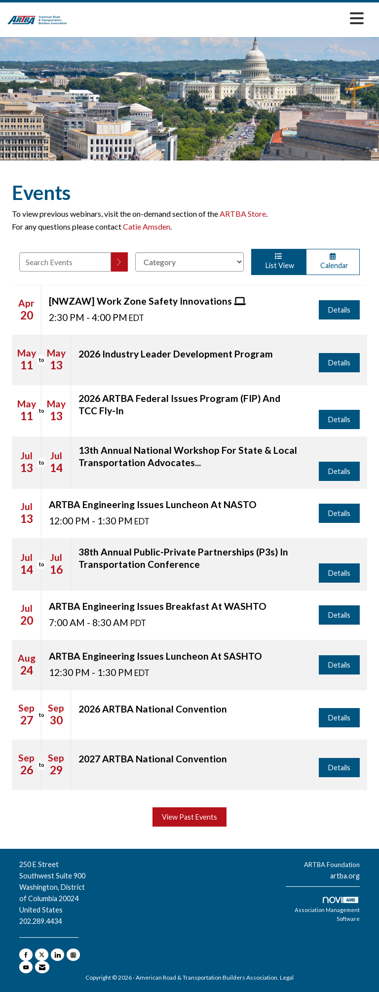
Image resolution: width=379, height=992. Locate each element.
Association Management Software (327, 909)
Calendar (333, 261)
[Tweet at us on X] (41, 955)
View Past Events (189, 817)
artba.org (345, 876)
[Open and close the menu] (218, 18)
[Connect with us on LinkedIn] (57, 955)
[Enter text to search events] (65, 262)
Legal (287, 977)
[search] (119, 262)
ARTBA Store (243, 213)
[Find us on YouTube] (26, 967)
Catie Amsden (146, 226)
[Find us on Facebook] (26, 955)
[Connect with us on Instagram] (73, 955)
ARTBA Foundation (332, 865)
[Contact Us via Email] (42, 967)
